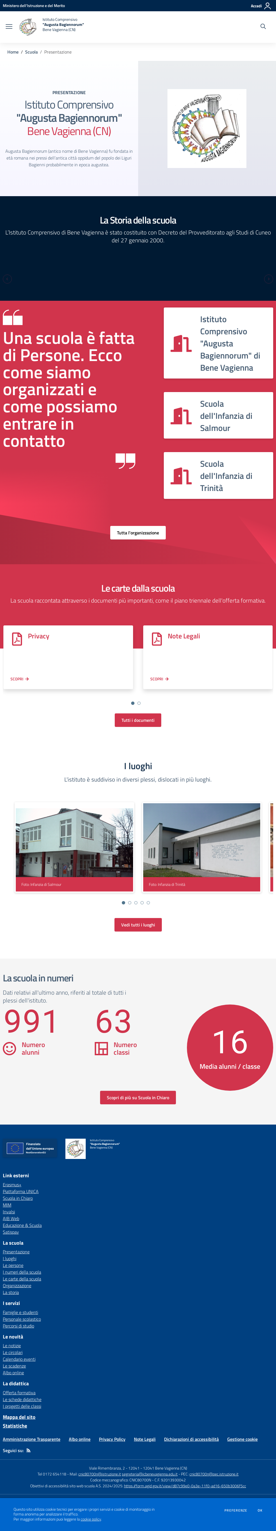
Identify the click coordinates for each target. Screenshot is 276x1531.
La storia (11, 1292)
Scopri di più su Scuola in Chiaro (138, 1097)
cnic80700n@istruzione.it (99, 1474)
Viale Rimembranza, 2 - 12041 (114, 1468)
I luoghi (9, 1258)
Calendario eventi (19, 1359)
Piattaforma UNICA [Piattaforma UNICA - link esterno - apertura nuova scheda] (21, 1191)
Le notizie (12, 1345)
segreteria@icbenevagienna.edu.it (150, 1474)
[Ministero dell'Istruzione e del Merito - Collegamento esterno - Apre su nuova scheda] (34, 5)
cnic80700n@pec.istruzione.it (214, 1474)
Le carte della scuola (22, 1278)
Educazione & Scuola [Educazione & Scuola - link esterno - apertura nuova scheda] (22, 1225)
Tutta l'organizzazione (138, 532)
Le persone (13, 1265)
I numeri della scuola (22, 1272)
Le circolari (13, 1352)
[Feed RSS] (28, 1450)
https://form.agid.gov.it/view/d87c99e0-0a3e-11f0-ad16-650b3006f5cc (185, 1486)
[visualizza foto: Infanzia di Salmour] (74, 847)
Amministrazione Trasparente (31, 1439)
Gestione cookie (242, 1439)
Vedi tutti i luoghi (138, 924)
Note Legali (183, 636)
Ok (260, 1510)
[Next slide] (268, 279)
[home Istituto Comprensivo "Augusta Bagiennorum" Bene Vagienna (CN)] (51, 27)
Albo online (13, 1372)
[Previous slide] (7, 279)
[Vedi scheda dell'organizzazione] (218, 343)
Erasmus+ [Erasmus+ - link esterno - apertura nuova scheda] (12, 1184)
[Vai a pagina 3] (136, 902)
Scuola (31, 51)
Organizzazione (17, 1285)
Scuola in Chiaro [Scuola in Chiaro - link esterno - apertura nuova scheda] (18, 1198)
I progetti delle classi (22, 1406)
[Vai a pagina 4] (142, 902)
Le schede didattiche (22, 1399)
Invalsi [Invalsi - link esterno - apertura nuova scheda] (9, 1211)
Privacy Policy (112, 1439)
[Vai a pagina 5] (148, 902)
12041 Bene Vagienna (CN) (165, 1468)
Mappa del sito (19, 1417)
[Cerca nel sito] (263, 27)
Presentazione (16, 1251)
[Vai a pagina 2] (139, 703)
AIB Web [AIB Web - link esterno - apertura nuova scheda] (11, 1218)
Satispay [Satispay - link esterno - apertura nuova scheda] (11, 1232)
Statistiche (15, 1426)
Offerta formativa (19, 1392)
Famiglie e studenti (20, 1312)
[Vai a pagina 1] (132, 703)
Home (13, 51)
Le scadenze (14, 1365)
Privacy (38, 636)
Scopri (16, 679)
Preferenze (235, 1510)
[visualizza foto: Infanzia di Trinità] (201, 847)
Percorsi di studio (18, 1325)
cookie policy (91, 1519)
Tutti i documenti (138, 720)
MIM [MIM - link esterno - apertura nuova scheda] (7, 1205)
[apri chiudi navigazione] (9, 27)
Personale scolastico (22, 1319)
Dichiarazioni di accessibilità (191, 1439)
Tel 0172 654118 (51, 1474)
